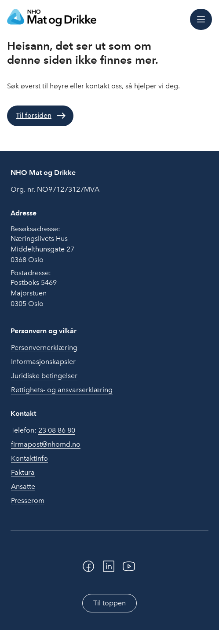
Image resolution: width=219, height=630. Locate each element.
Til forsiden (33, 115)
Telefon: (43, 430)
